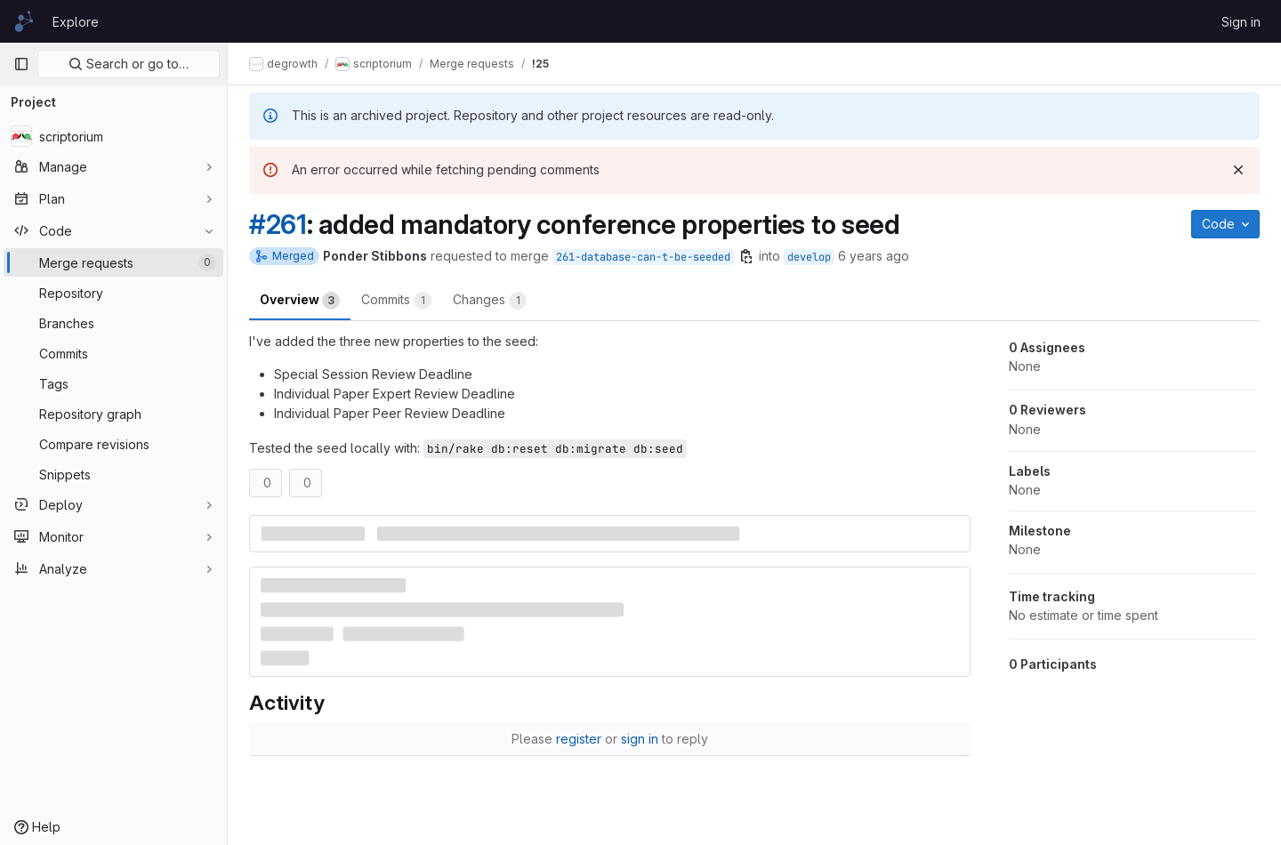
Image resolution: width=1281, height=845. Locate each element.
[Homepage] (24, 21)
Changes (490, 301)
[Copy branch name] (746, 256)
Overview (300, 301)
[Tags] (113, 383)
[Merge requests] (113, 262)
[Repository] (113, 292)
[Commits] (113, 353)
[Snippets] (113, 474)
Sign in (1241, 21)
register (578, 738)
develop (809, 257)
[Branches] (113, 323)
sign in (639, 738)
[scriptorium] (113, 136)
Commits (396, 301)
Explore (75, 21)
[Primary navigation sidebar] (21, 64)
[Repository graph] (113, 413)
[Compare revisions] (113, 444)
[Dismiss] (1238, 170)
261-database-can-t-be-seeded (643, 257)
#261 (278, 224)
